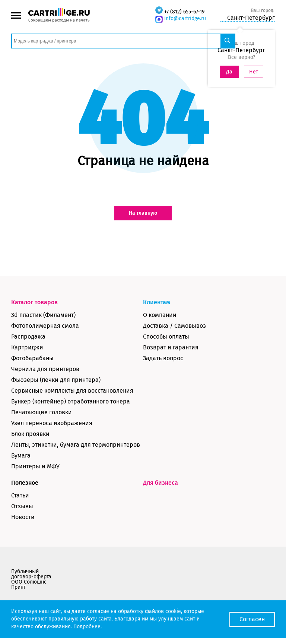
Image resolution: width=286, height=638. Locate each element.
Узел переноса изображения (51, 423)
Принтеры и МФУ (35, 466)
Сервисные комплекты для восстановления (72, 390)
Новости (23, 517)
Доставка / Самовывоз (174, 325)
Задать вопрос (163, 358)
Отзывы (22, 506)
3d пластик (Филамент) (43, 314)
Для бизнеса (160, 482)
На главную (143, 213)
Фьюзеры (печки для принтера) (56, 379)
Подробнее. (87, 626)
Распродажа (28, 336)
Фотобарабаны (32, 358)
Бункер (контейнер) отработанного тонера (70, 401)
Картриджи (27, 347)
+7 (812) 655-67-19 (184, 12)
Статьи (20, 495)
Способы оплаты (166, 336)
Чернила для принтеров (45, 369)
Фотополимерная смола (45, 325)
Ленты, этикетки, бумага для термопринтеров (75, 444)
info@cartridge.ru (185, 18)
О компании (160, 314)
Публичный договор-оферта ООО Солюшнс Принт (31, 579)
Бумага (21, 455)
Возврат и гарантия (170, 347)
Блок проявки (30, 433)
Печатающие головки (41, 412)
